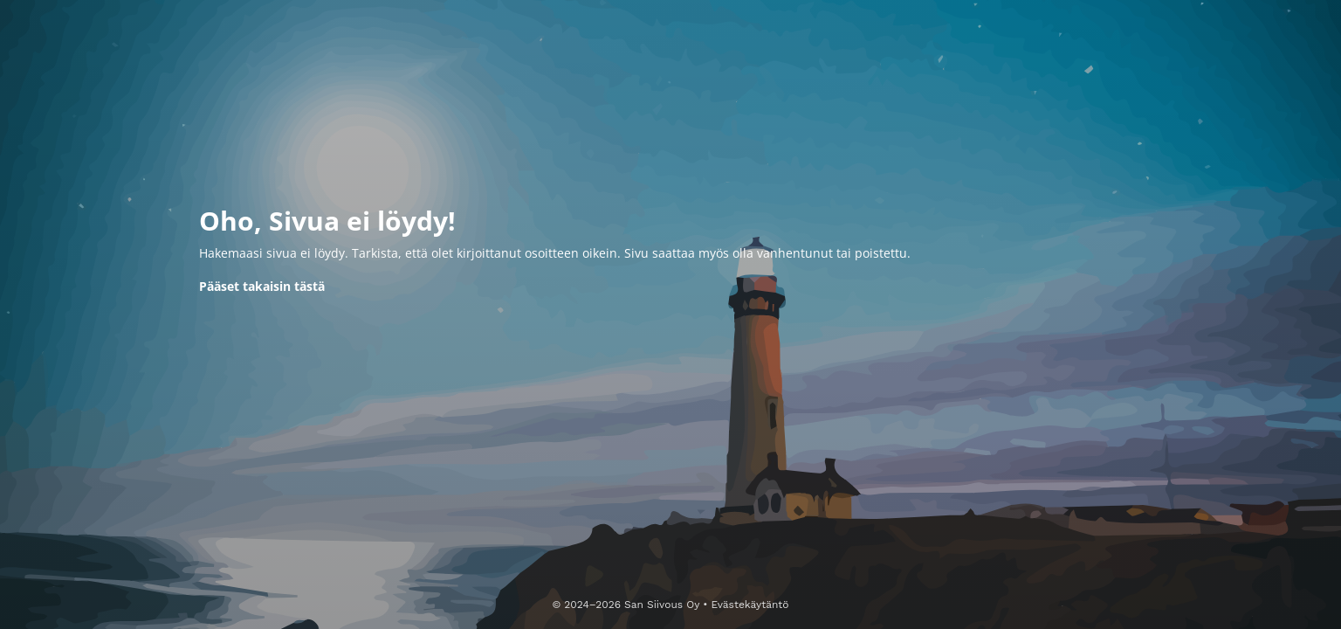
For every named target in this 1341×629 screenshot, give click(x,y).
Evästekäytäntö (749, 604)
